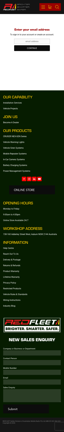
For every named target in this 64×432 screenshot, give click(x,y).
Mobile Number (10, 368)
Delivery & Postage (11, 259)
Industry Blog (9, 305)
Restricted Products (12, 288)
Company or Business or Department (19, 349)
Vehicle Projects (10, 108)
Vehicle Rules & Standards (15, 294)
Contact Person (10, 358)
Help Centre (8, 248)
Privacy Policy (9, 282)
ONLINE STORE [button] (24, 190)
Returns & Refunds (11, 265)
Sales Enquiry (9, 387)
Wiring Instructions (11, 300)
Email (5, 378)
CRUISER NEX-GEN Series (15, 136)
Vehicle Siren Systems (13, 147)
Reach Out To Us (10, 253)
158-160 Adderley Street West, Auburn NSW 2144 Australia (30, 234)
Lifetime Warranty (11, 276)
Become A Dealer (11, 122)
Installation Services (12, 102)
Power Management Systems (16, 170)
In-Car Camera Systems (14, 159)
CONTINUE (32, 48)
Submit (13, 409)
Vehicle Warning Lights (13, 142)
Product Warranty (11, 271)
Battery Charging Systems (15, 165)
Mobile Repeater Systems (15, 153)
